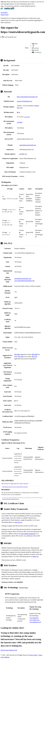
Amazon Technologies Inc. (24, 101)
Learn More (4, 12)
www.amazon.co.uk (35, 622)
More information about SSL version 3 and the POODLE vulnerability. (15, 486)
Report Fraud (4, 14)
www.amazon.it (33, 618)
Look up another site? (9, 37)
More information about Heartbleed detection (10, 499)
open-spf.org (18, 522)
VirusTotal (26, 117)
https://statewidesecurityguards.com (27, 97)
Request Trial (13, 650)
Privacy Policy (33, 655)
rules (8, 518)
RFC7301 (34, 356)
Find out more (5, 650)
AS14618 (19, 122)
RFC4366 (21, 356)
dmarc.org (35, 556)
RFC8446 (17, 354)
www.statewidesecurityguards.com (24, 280)
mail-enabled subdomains (28, 533)
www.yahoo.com (34, 620)
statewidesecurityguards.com (27, 145)
